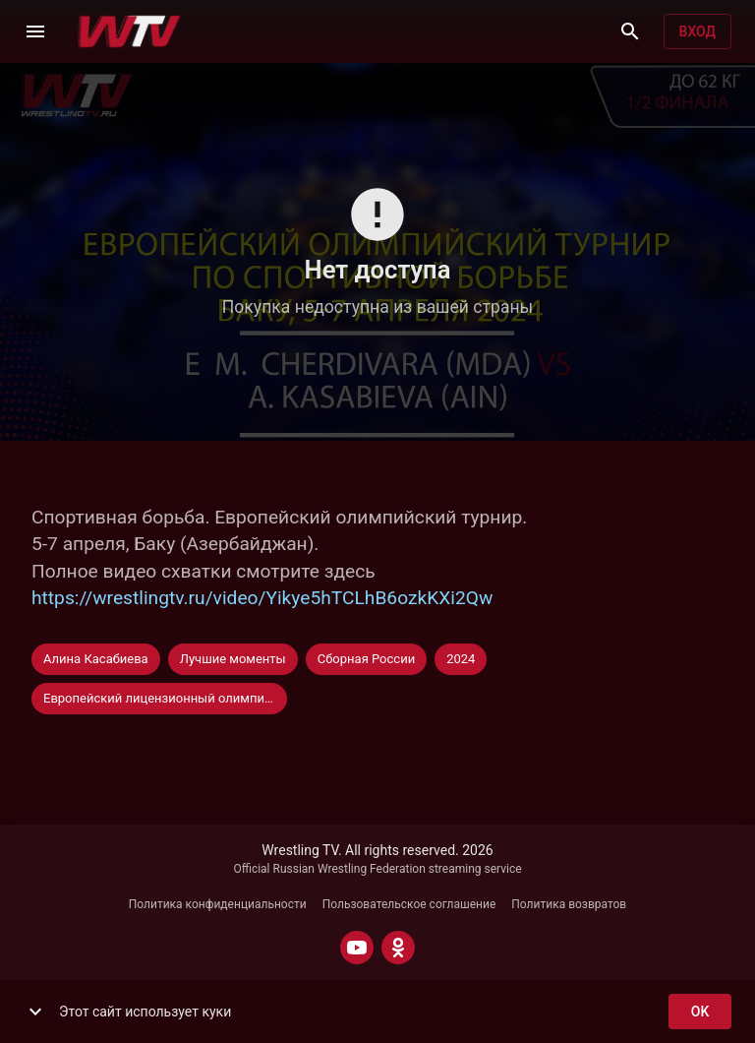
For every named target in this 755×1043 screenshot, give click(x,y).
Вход (697, 32)
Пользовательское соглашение (409, 904)
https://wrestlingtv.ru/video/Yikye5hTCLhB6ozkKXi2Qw (262, 597)
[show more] (35, 1011)
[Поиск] (630, 31)
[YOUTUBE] (357, 947)
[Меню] (35, 31)
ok (699, 1012)
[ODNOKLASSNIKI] (398, 947)
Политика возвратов (568, 904)
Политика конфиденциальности (218, 904)
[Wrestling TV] (129, 31)
